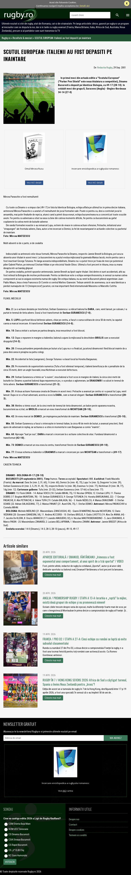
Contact (73, 824)
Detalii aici (85, 5)
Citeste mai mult (53, 574)
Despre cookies (76, 829)
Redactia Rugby (104, 67)
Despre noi (74, 819)
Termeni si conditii (78, 835)
